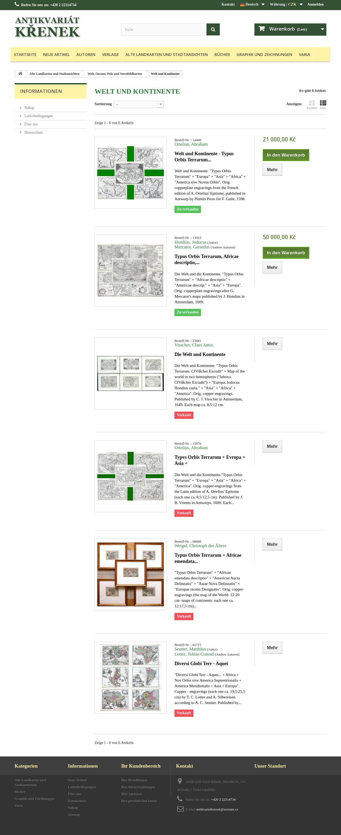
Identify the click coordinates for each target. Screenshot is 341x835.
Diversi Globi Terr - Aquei (201, 663)
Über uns (30, 122)
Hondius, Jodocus (190, 242)
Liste (323, 104)
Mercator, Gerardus (192, 246)
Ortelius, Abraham (191, 144)
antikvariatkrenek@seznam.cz (217, 809)
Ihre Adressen (131, 794)
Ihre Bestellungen (134, 780)
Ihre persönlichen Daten (139, 801)
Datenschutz (33, 130)
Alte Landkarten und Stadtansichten (166, 54)
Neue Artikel (56, 54)
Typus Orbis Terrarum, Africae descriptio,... (206, 259)
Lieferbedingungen (38, 114)
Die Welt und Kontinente (199, 354)
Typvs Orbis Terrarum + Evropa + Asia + (209, 460)
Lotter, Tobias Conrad (194, 654)
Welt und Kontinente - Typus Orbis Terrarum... (204, 156)
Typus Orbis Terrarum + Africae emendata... (207, 558)
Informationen (41, 91)
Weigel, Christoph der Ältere (200, 545)
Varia (304, 54)
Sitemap (74, 815)
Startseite (25, 54)
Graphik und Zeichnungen (264, 54)
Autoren (85, 54)
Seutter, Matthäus (190, 649)
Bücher (222, 54)
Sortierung (103, 104)
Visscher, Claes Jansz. (194, 344)
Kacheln (312, 104)
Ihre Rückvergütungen (138, 787)
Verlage (110, 54)
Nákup (28, 106)
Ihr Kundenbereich (141, 766)
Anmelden (315, 4)
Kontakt (228, 4)
